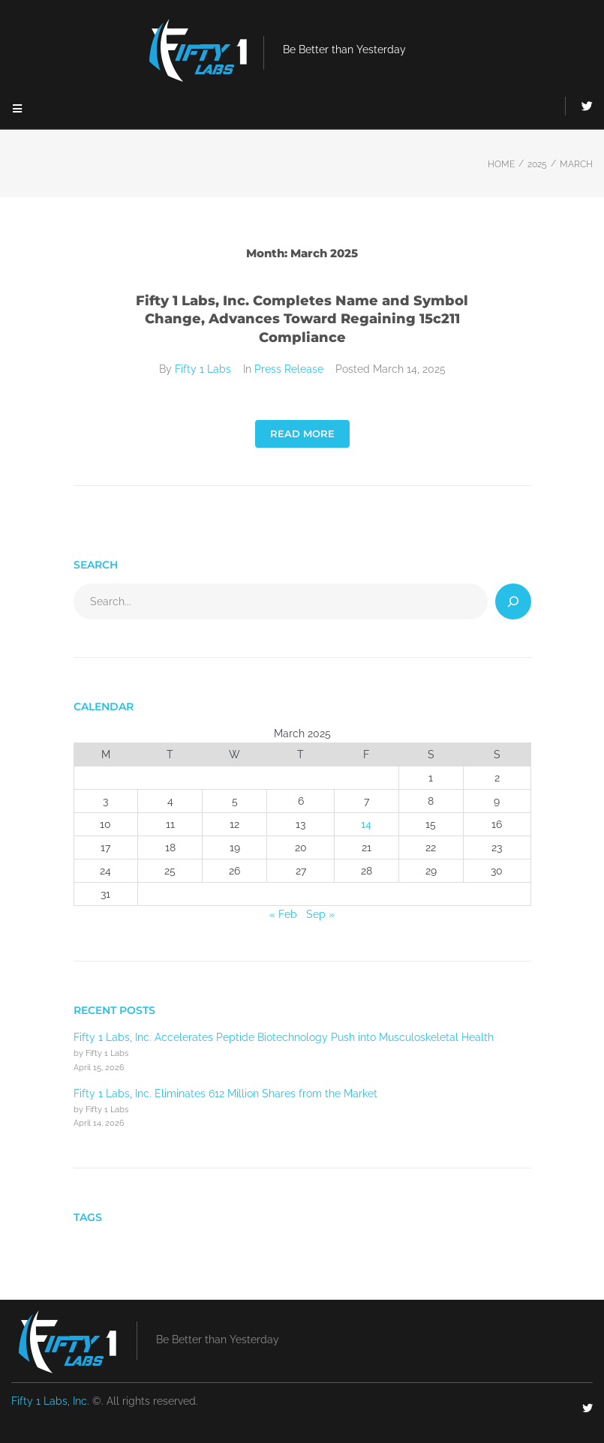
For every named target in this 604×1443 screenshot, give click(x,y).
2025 (537, 164)
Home (501, 164)
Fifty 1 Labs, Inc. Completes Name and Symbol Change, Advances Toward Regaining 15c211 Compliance (302, 319)
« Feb (283, 914)
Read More (302, 434)
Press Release (288, 369)
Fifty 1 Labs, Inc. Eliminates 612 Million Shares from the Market (225, 1094)
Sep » (320, 914)
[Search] (513, 602)
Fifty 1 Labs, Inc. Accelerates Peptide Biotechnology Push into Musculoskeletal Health (284, 1037)
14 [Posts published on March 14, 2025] (366, 824)
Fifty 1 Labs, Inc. (50, 1401)
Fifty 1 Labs (203, 369)
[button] (17, 108)
